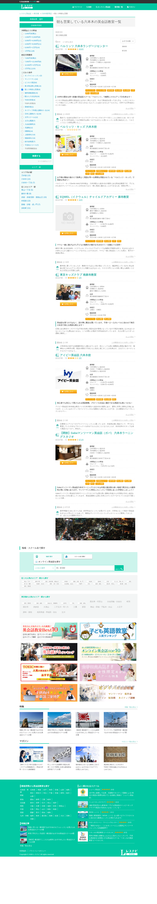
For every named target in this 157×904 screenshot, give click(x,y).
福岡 (32, 863)
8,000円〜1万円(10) (32, 47)
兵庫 (37, 853)
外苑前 (78, 621)
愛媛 (32, 860)
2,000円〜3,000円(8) (32, 37)
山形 (62, 837)
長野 (37, 850)
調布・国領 (64, 659)
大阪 (32, 853)
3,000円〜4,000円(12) (33, 40)
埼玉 (45, 840)
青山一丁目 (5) (27, 190)
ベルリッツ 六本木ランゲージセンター (86, 48)
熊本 (37, 863)
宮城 (56, 837)
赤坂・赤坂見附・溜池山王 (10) (34, 197)
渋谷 (25, 632)
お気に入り (71, 76)
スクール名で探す (79, 600)
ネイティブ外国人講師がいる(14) (37, 110)
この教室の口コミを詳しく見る (120, 119)
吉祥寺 (76, 649)
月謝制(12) (29, 128)
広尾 (129, 621)
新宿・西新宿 (84, 632)
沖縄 (32, 866)
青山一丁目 (27, 621)
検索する (36, 156)
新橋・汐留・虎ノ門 (94, 621)
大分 (62, 863)
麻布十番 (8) (26, 194)
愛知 (32, 847)
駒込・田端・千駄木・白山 (34, 659)
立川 (100, 659)
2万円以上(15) (30, 68)
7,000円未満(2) (30, 58)
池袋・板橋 (43, 649)
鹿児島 (44, 863)
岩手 (45, 837)
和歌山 (61, 853)
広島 (32, 857)
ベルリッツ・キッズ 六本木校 (80, 137)
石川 (43, 850)
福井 (54, 850)
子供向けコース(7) (32, 145)
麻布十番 (40, 621)
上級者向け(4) (30, 135)
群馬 (62, 840)
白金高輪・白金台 (111, 627)
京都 (43, 853)
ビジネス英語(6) (31, 82)
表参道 (120, 621)
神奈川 (38, 840)
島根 (54, 857)
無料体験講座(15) (31, 93)
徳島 (49, 860)
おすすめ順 (126, 41)
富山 (49, 850)
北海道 (32, 837)
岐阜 (49, 847)
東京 (32, 840)
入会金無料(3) (30, 124)
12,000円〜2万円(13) (33, 65)
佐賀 (56, 863)
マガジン (131, 7)
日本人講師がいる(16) (33, 114)
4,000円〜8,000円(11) (33, 44)
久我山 (74, 654)
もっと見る (127, 113)
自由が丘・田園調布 (61, 649)
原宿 (44, 627)
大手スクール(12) (31, 117)
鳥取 (49, 857)
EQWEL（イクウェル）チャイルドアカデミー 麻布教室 (96, 215)
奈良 (54, 853)
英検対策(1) (29, 107)
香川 (37, 860)
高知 (43, 860)
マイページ (77, 7)
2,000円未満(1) (30, 33)
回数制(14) (29, 131)
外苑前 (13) (25, 201)
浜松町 (110, 621)
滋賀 (49, 853)
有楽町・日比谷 (73, 627)
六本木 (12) (25, 179)
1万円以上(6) (29, 51)
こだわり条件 (40, 606)
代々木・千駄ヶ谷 (30, 627)
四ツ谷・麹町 (56, 627)
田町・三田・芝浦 (91, 627)
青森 (39, 837)
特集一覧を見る (130, 754)
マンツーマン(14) (31, 79)
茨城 (56, 840)
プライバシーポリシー (37, 898)
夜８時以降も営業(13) (33, 86)
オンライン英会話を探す (109, 600)
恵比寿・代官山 (51, 632)
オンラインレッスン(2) (33, 76)
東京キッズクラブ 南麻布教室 (80, 299)
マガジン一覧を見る (129, 789)
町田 (44, 654)
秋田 (50, 837)
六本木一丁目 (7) (28, 183)
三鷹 (103, 654)
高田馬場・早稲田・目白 (84, 659)
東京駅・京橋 (68, 632)
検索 (88, 7)
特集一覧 (119, 7)
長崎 (50, 863)
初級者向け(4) (30, 138)
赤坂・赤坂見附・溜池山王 (60, 621)
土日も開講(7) (30, 121)
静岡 (37, 847)
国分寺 (53, 654)
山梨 (32, 844)
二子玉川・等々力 (89, 654)
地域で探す (49, 600)
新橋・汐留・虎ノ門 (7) (30, 204)
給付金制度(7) (30, 141)
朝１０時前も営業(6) (32, 89)
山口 (43, 857)
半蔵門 (125, 627)
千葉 (50, 840)
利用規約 (23, 898)
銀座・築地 (36, 632)
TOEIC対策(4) (30, 100)
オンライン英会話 (103, 7)
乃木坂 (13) (25, 175)
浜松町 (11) (25, 208)
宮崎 (68, 863)
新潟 (32, 850)
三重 (43, 847)
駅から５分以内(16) (32, 96)
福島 (68, 837)
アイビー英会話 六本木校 (77, 385)
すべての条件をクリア (44, 161)
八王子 (52, 659)
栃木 (68, 840)
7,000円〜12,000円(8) (33, 61)
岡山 (37, 857)
